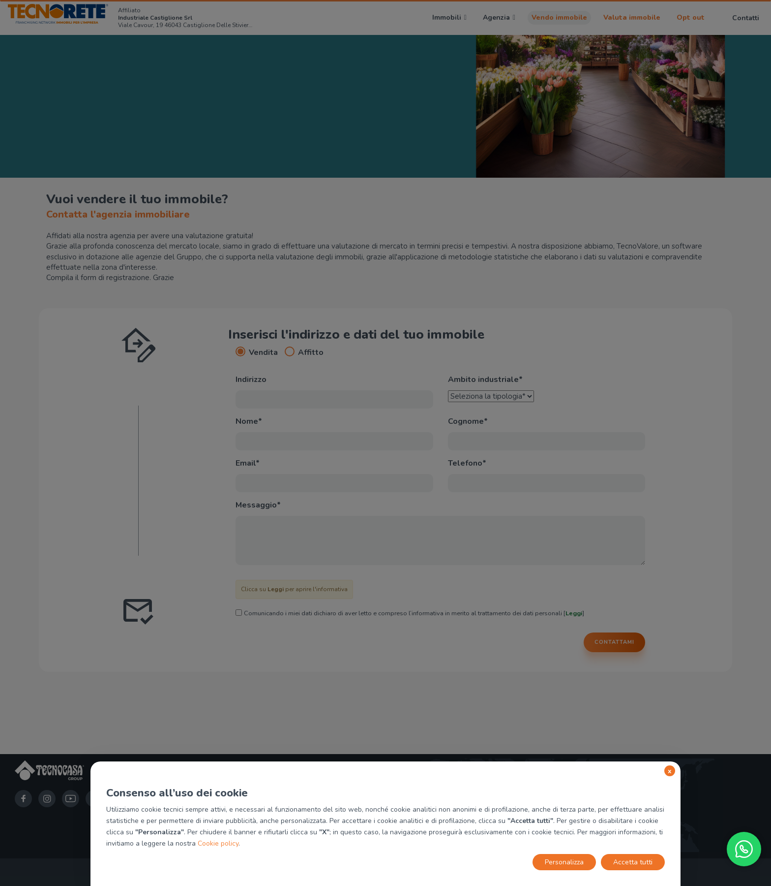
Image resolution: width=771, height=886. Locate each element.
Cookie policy (218, 843)
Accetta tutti (632, 862)
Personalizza (564, 862)
